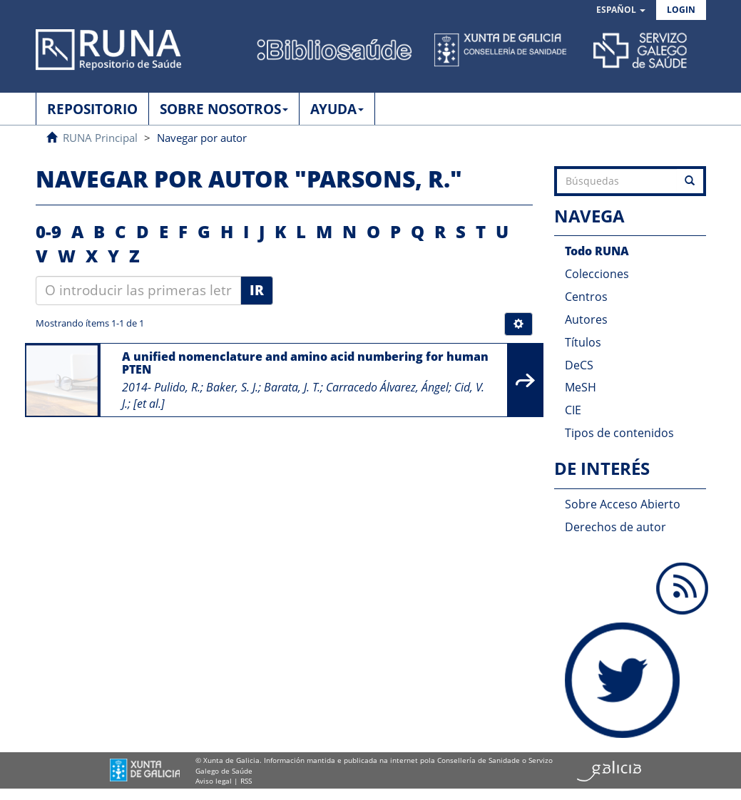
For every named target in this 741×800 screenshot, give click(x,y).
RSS (246, 781)
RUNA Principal (100, 137)
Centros (586, 296)
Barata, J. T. (292, 387)
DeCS (579, 365)
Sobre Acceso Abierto (622, 504)
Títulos (583, 342)
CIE (573, 410)
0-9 (48, 231)
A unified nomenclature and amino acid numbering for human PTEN (305, 363)
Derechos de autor (615, 527)
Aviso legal (213, 781)
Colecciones (597, 274)
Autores (586, 319)
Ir (257, 290)
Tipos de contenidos (619, 433)
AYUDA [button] (337, 109)
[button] (621, 10)
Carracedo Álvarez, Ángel (387, 387)
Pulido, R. (177, 387)
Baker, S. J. (232, 387)
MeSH (580, 387)
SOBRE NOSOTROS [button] (224, 109)
